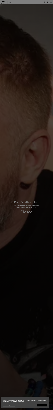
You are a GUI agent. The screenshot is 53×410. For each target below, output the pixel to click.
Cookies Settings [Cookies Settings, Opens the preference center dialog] (6, 405)
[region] (25, 402)
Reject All (31, 405)
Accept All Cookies (42, 405)
